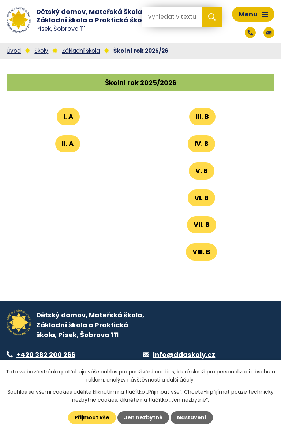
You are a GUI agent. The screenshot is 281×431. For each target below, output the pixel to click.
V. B (201, 170)
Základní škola (81, 51)
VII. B (202, 224)
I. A (68, 116)
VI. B (201, 197)
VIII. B (201, 251)
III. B (202, 116)
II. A (68, 143)
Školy (41, 51)
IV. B (201, 143)
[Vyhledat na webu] (171, 17)
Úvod (14, 51)
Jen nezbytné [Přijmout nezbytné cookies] (143, 417)
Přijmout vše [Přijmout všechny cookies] (92, 417)
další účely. (180, 379)
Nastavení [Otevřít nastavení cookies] (191, 417)
